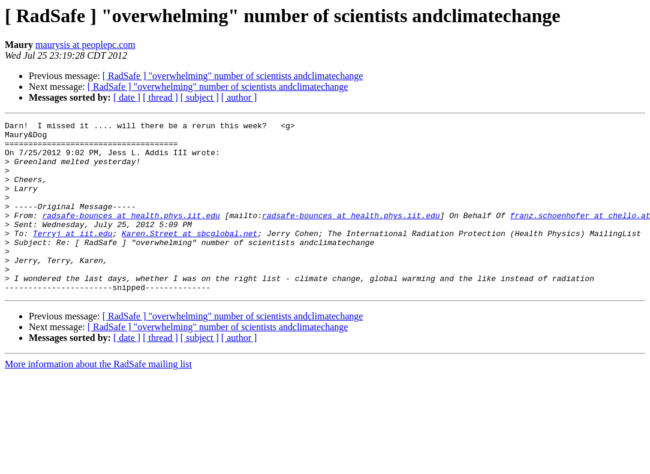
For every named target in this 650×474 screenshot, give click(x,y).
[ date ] (126, 97)
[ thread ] (160, 97)
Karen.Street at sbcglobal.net (189, 256)
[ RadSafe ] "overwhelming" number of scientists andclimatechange (233, 76)
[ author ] (239, 97)
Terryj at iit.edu (73, 256)
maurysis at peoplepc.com (85, 45)
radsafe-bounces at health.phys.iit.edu (130, 235)
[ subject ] (199, 97)
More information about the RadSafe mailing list (98, 398)
